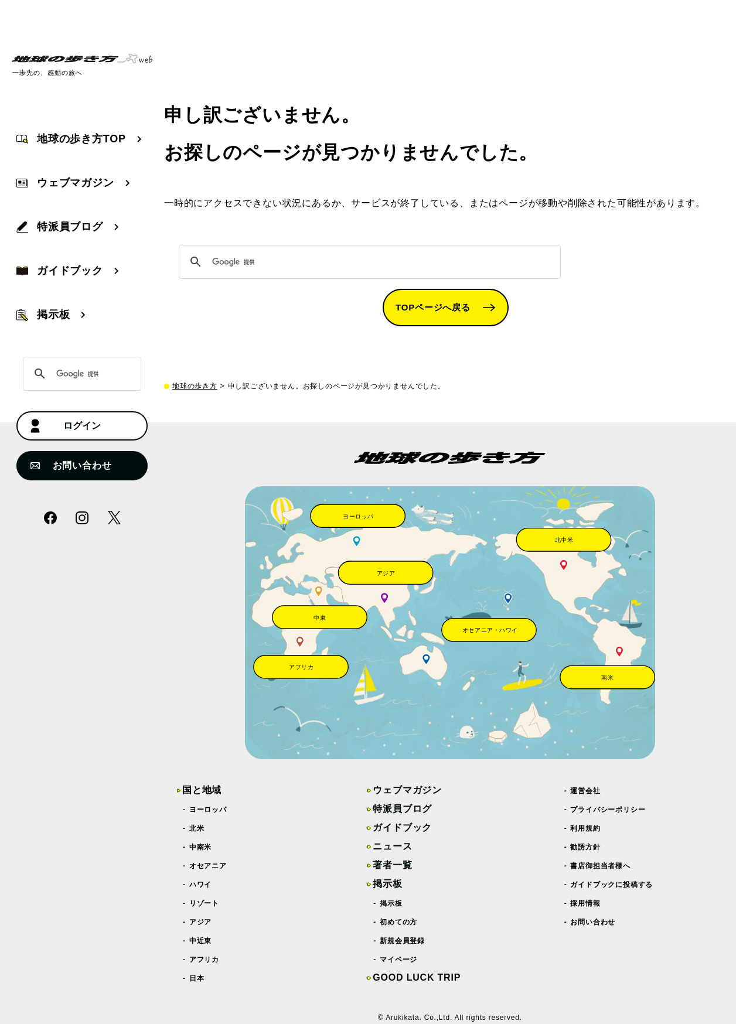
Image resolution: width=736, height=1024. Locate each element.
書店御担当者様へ (601, 866)
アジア (201, 922)
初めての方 (398, 922)
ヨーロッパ (208, 809)
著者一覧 (392, 865)
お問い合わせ (70, 465)
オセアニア (208, 866)
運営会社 (586, 791)
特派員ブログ (402, 809)
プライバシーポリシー (608, 809)
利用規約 (586, 828)
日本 (197, 978)
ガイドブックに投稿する (612, 884)
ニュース (392, 846)
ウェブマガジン (407, 790)
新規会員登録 (402, 941)
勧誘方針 (586, 847)
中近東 (201, 941)
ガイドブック (402, 827)
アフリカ (204, 959)
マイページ (398, 959)
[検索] (368, 262)
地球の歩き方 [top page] (194, 386)
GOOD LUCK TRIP (417, 977)
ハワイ (201, 884)
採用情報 (586, 903)
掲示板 (387, 884)
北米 (197, 828)
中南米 (201, 847)
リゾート (204, 903)
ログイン (65, 426)
